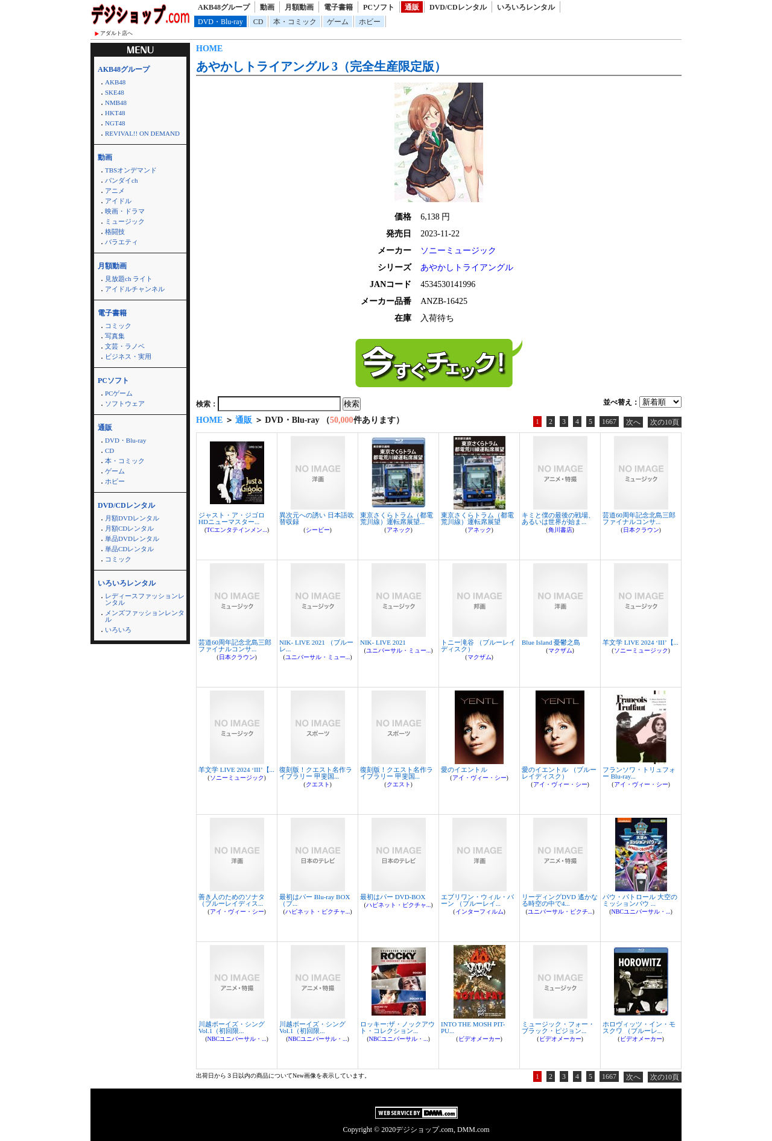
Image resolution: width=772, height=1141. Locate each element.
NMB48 (116, 102)
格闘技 (115, 231)
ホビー (370, 21)
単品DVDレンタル (132, 538)
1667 (609, 421)
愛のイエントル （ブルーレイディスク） (559, 773)
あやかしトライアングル (466, 267)
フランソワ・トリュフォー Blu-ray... (639, 773)
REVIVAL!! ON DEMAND (142, 133)
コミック (118, 325)
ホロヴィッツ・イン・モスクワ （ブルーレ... (639, 1027)
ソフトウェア (125, 403)
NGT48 (115, 123)
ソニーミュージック (458, 250)
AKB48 (115, 82)
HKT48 (115, 112)
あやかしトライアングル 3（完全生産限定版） (321, 66)
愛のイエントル (464, 769)
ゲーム (338, 21)
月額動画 (299, 7)
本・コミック (295, 21)
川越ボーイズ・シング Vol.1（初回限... (231, 1027)
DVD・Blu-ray (220, 21)
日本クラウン (641, 529)
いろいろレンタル (526, 7)
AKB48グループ (224, 7)
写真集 (115, 336)
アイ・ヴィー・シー (479, 777)
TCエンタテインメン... (236, 529)
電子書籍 (338, 7)
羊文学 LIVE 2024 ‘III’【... (641, 642)
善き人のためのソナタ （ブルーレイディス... (231, 900)
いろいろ (118, 629)
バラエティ (121, 241)
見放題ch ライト (129, 278)
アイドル (118, 200)
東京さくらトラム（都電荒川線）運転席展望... (396, 518)
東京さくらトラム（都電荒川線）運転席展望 (477, 518)
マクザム (479, 657)
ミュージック (125, 221)
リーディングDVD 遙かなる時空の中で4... (560, 900)
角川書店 (560, 529)
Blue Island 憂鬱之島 (551, 642)
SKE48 (114, 92)
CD (258, 21)
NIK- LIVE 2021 (383, 642)
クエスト (318, 784)
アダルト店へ (116, 33)
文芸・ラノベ (125, 346)
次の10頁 (664, 422)
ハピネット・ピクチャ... (317, 911)
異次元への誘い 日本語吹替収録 (316, 518)
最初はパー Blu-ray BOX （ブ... (314, 900)
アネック (399, 529)
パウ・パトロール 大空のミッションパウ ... (640, 900)
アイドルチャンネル (135, 288)
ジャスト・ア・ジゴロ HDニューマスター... (231, 518)
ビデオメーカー (479, 1038)
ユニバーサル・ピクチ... (560, 911)
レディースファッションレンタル (145, 599)
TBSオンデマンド (131, 170)
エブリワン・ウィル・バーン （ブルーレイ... (477, 900)
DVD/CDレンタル (458, 7)
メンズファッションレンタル (145, 616)
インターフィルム (479, 911)
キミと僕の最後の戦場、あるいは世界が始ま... (558, 518)
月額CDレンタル (129, 528)
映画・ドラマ (125, 211)
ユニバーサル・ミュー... (317, 657)
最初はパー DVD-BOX (392, 896)
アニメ (115, 190)
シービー (318, 529)
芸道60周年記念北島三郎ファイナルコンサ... (639, 518)
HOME (209, 48)
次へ (633, 422)
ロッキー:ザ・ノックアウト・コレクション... (397, 1027)
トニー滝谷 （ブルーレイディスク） (478, 646)
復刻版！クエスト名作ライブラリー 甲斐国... (315, 773)
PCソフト (378, 7)
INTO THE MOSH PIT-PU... (473, 1027)
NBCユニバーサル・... (640, 911)
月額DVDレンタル (132, 518)
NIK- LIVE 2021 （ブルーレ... (316, 646)
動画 (267, 7)
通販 (412, 7)
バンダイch (121, 180)
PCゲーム (119, 393)
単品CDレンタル (129, 548)
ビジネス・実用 (128, 356)
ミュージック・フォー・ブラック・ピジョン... (558, 1027)
